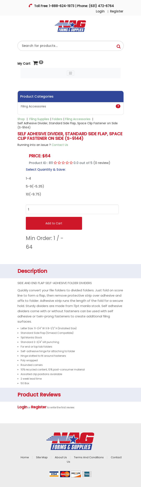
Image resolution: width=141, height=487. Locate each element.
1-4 (28, 178)
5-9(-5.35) (35, 186)
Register (116, 11)
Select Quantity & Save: (46, 169)
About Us (61, 457)
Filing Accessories (70, 106)
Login (100, 11)
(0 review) (101, 162)
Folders (57, 119)
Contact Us (60, 145)
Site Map (42, 457)
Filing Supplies (39, 119)
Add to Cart (53, 223)
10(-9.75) (33, 194)
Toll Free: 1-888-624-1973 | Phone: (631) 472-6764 (73, 6)
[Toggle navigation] (70, 73)
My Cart (27, 63)
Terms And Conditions (89, 457)
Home (25, 457)
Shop (21, 119)
